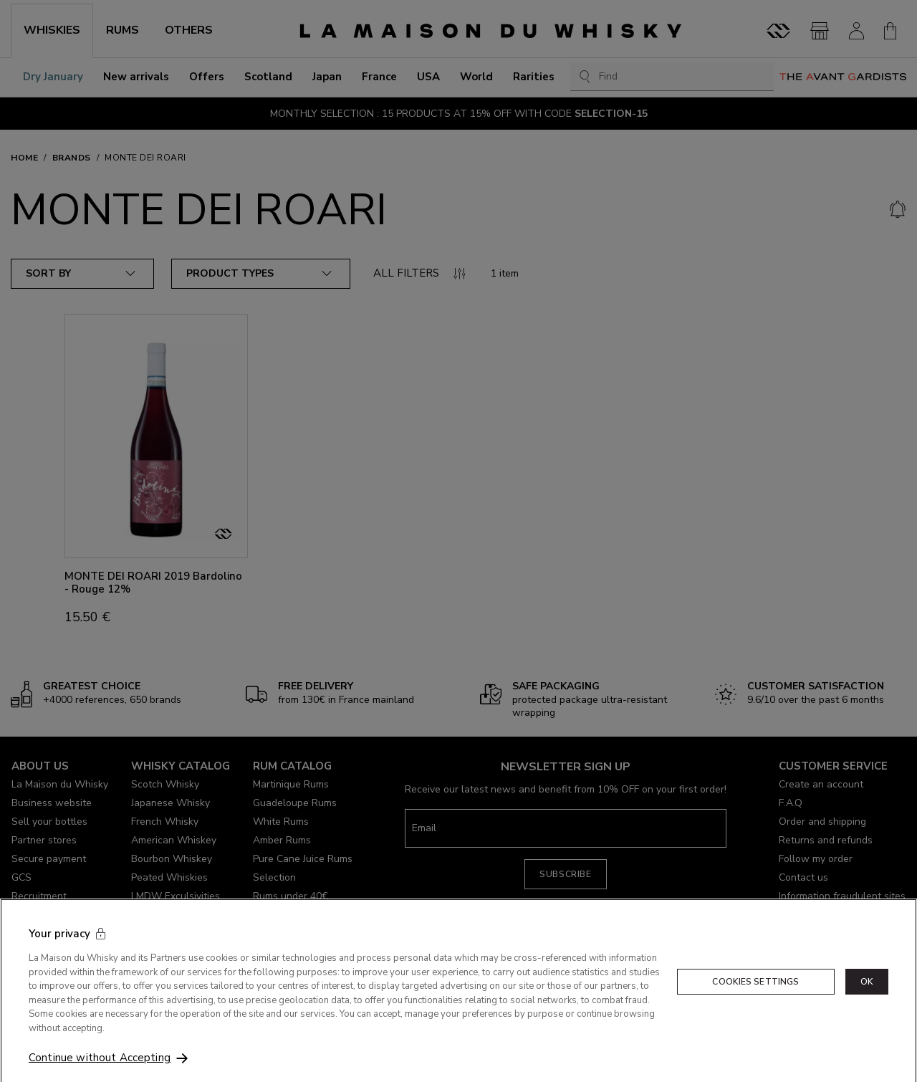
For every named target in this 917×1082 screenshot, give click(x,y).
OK (866, 999)
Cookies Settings (755, 999)
